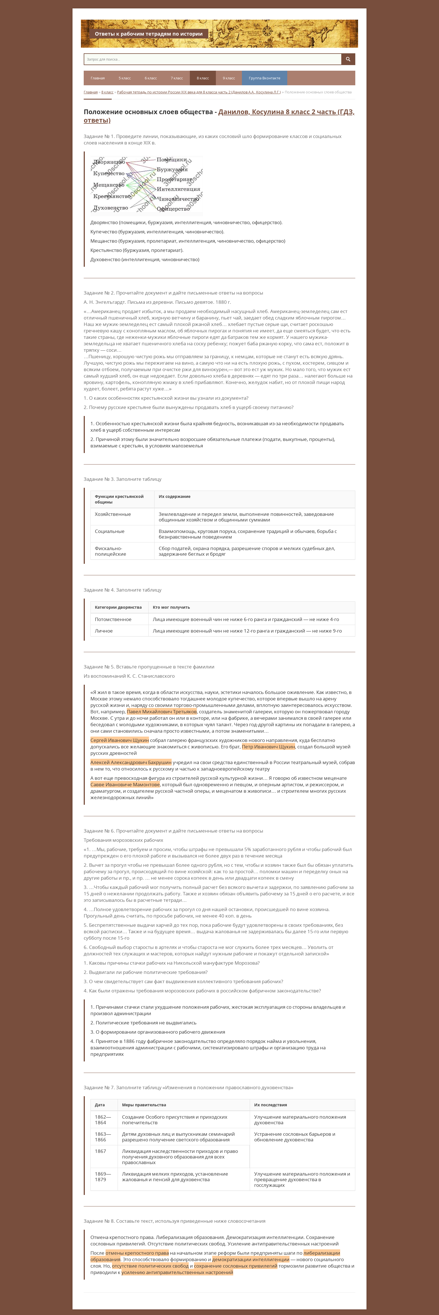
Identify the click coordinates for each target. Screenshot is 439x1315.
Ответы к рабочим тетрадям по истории (149, 33)
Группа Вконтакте (264, 78)
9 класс (229, 78)
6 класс (151, 78)
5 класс (125, 78)
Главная (98, 78)
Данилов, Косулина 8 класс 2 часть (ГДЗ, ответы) (219, 116)
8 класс (203, 78)
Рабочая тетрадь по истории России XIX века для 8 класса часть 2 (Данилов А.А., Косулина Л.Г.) (199, 92)
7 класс (177, 78)
